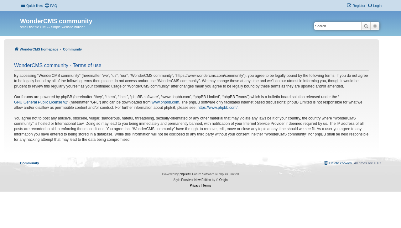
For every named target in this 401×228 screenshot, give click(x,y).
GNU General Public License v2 (40, 102)
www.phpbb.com (165, 102)
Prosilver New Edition (196, 180)
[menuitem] (50, 5)
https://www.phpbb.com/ (217, 107)
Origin (223, 180)
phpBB (184, 174)
